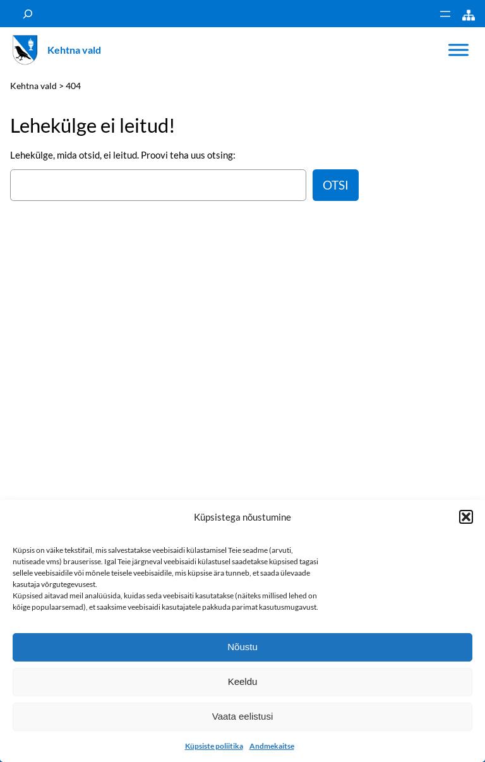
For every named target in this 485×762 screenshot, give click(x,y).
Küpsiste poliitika (214, 746)
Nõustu (242, 646)
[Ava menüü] (445, 13)
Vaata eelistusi (242, 716)
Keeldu (243, 681)
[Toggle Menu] (458, 50)
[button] (466, 517)
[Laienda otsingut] (27, 13)
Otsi (336, 185)
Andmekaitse (271, 746)
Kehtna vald (74, 50)
